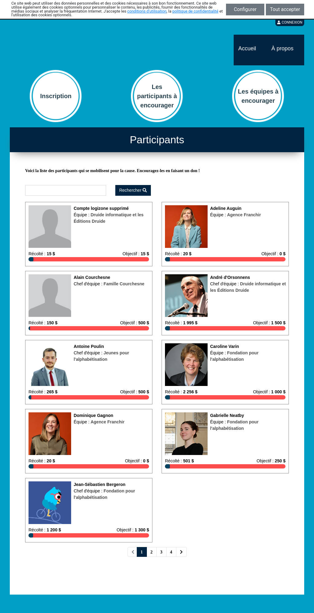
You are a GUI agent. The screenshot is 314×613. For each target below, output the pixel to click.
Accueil (247, 48)
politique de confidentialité (195, 11)
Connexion (289, 22)
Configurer (245, 9)
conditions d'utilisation (147, 11)
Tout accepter (285, 9)
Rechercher (133, 190)
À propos (282, 48)
